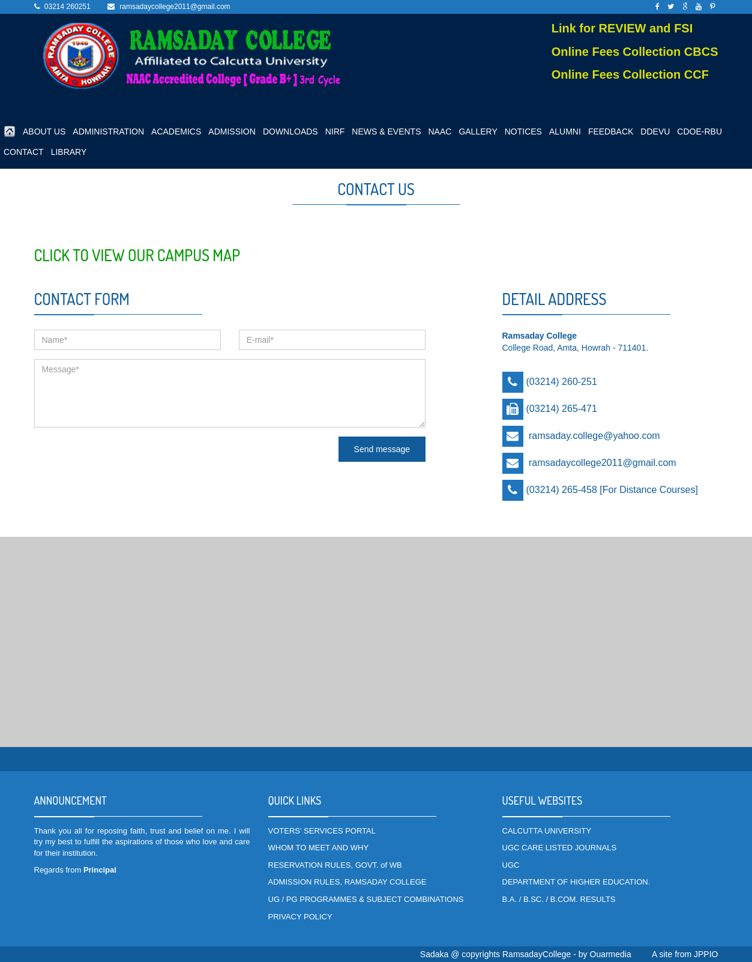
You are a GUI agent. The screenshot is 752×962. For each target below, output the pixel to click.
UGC (511, 865)
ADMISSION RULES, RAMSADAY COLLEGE (347, 881)
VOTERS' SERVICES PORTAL (322, 830)
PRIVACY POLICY (300, 916)
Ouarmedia (610, 954)
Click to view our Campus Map (137, 255)
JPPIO (706, 954)
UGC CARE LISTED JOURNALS (559, 847)
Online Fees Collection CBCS (635, 51)
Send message (382, 449)
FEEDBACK (610, 131)
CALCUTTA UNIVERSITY (547, 830)
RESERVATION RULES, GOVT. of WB (335, 865)
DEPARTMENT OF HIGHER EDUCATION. (576, 881)
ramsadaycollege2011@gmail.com (174, 6)
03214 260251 (67, 6)
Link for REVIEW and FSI (622, 28)
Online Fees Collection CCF (630, 74)
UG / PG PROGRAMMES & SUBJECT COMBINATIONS (366, 899)
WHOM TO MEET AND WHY (318, 847)
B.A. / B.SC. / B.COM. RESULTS (559, 899)
